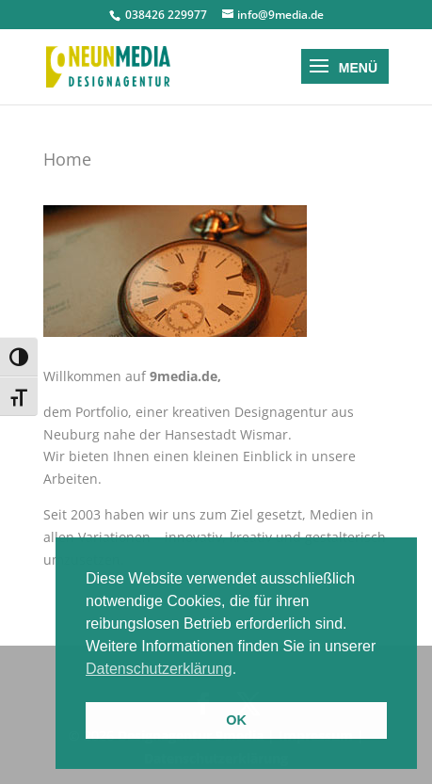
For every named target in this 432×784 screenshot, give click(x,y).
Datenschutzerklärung (159, 669)
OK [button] (236, 720)
